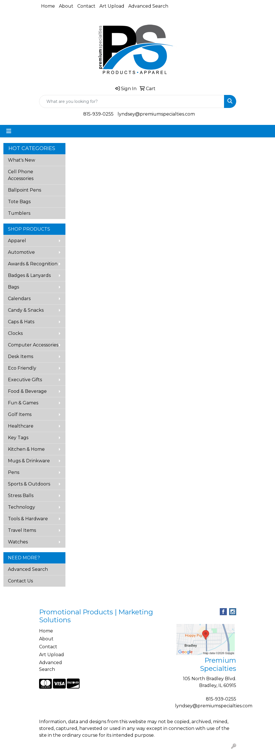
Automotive (21, 252)
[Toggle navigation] (9, 131)
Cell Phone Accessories (20, 175)
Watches (18, 542)
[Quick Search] (131, 101)
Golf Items (19, 414)
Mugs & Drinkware (29, 460)
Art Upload (111, 6)
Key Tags (18, 437)
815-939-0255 (98, 114)
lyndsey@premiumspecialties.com (156, 114)
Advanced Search (148, 6)
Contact (86, 6)
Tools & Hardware (28, 518)
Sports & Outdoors (29, 484)
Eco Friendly (22, 368)
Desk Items (20, 356)
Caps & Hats (21, 321)
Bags (13, 287)
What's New (21, 160)
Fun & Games (23, 403)
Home (48, 6)
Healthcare (20, 426)
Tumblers (19, 213)
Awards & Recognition (32, 263)
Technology (21, 507)
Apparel (17, 240)
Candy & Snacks (26, 310)
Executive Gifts (25, 379)
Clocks (15, 333)
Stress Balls (20, 495)
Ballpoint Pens (24, 190)
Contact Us (20, 581)
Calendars (19, 298)
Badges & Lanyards (29, 275)
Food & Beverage (27, 391)
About (66, 6)
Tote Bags (19, 201)
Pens (13, 472)
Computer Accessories (33, 345)
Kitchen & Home (26, 449)
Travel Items (22, 530)
